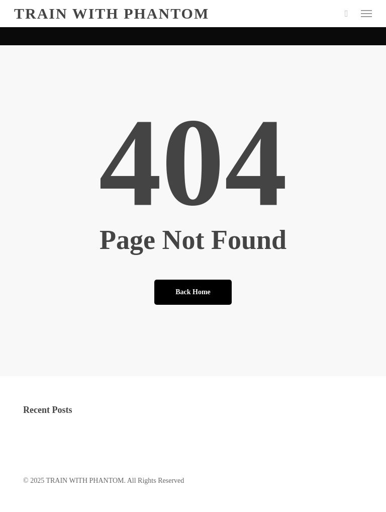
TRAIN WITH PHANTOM (111, 13)
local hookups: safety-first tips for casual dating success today (110, 441)
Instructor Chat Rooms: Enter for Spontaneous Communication (112, 467)
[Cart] (346, 13)
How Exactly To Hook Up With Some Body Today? (96, 454)
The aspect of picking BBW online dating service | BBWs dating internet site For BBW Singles (157, 428)
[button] (366, 14)
